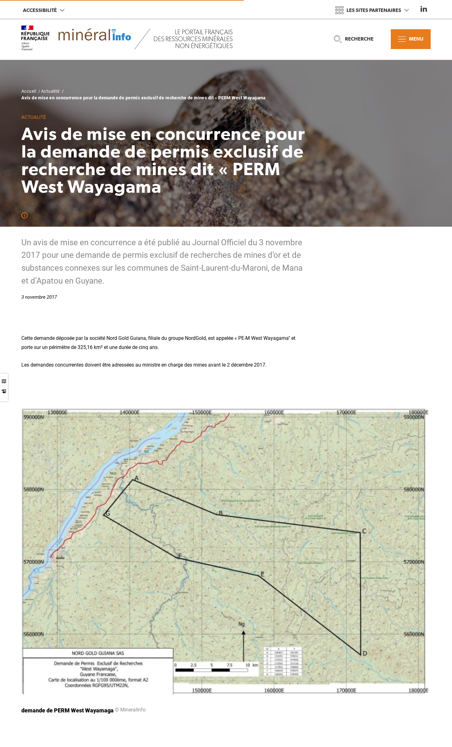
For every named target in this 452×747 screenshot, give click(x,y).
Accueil (28, 91)
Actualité (50, 91)
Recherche (354, 39)
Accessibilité (43, 10)
